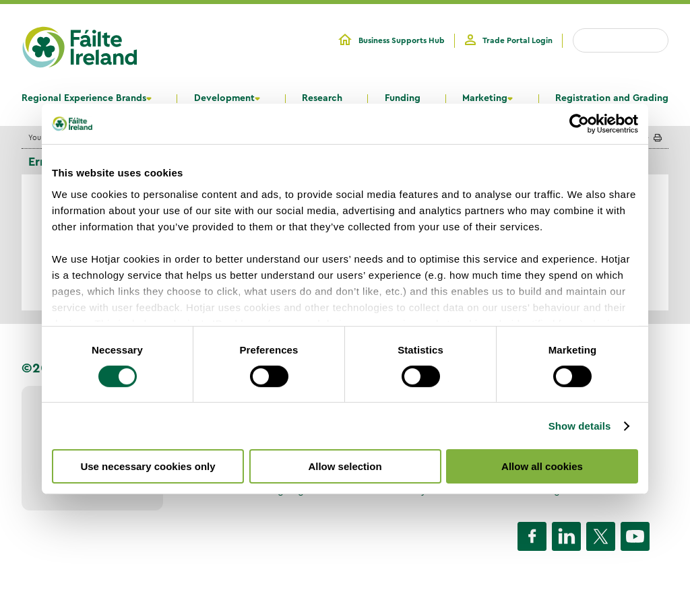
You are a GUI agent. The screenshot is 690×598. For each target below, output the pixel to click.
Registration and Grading (611, 98)
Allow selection (344, 466)
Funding (402, 98)
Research (322, 98)
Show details (579, 426)
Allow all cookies (542, 466)
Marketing (484, 98)
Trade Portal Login (517, 40)
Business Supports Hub (401, 40)
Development (224, 98)
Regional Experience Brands (84, 98)
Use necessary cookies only (147, 466)
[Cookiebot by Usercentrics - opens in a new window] (579, 124)
